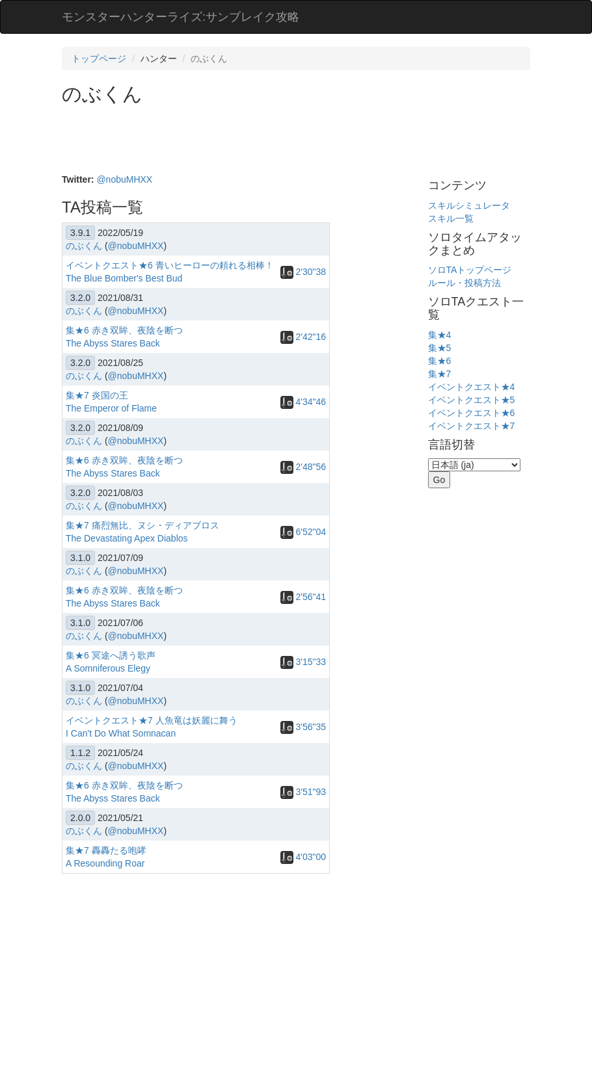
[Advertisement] (298, 140)
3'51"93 (303, 792)
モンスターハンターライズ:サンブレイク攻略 (180, 16)
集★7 (439, 374)
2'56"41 (303, 597)
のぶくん (84, 246)
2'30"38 (303, 272)
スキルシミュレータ (469, 205)
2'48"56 (303, 467)
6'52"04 (303, 532)
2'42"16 (303, 337)
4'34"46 (303, 402)
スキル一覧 (451, 218)
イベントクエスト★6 (471, 413)
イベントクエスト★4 (471, 387)
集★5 (439, 348)
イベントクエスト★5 (471, 400)
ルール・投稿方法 (464, 283)
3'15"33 (303, 662)
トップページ (99, 58)
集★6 (439, 361)
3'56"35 (303, 727)
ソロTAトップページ (470, 270)
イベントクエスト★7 (471, 426)
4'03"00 (303, 857)
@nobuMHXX (124, 179)
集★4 (439, 335)
